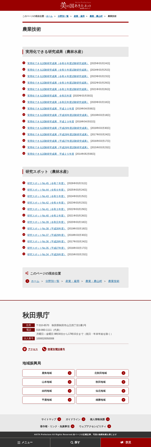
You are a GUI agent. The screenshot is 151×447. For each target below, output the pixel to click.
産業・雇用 (79, 16)
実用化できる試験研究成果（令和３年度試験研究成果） (58, 82)
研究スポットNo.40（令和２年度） (46, 215)
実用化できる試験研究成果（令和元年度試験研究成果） (58, 102)
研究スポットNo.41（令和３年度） (46, 209)
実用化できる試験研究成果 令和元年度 (49, 95)
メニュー (27, 442)
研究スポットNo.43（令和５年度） (46, 196)
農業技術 (113, 281)
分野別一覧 (63, 16)
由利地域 (47, 391)
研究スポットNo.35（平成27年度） (46, 248)
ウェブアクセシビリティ (92, 426)
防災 (128, 442)
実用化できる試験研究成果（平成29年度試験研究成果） (58, 128)
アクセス (33, 349)
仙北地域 (100, 391)
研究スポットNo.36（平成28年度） (46, 241)
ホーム (49, 16)
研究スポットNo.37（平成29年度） (46, 235)
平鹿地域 (47, 399)
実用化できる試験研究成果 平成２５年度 (50, 154)
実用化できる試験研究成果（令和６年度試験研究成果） (58, 63)
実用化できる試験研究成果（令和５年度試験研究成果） (58, 70)
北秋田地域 (100, 373)
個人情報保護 (97, 419)
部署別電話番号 (56, 349)
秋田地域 (100, 382)
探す (77, 442)
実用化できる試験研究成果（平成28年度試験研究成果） (58, 134)
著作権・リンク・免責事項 (55, 426)
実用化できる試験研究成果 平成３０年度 (50, 108)
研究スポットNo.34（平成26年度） (46, 254)
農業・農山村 (96, 16)
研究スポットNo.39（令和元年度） (46, 222)
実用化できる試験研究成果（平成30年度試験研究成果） (58, 115)
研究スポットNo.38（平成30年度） (46, 228)
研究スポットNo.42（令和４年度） (46, 202)
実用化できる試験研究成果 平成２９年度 (50, 121)
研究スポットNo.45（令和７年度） (46, 183)
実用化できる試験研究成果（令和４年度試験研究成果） (58, 76)
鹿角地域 (47, 373)
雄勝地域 (100, 399)
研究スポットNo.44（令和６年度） (46, 189)
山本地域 (47, 382)
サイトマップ (48, 419)
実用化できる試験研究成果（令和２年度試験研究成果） (58, 89)
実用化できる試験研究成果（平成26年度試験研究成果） (58, 147)
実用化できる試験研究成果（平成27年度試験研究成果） (58, 141)
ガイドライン (73, 419)
